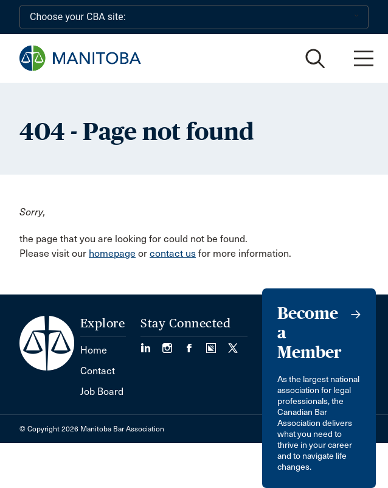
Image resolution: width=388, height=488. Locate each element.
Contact (97, 371)
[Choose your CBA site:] (194, 17)
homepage (112, 253)
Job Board (101, 391)
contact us (173, 253)
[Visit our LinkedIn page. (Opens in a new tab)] (151, 344)
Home (93, 350)
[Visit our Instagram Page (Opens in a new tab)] (173, 344)
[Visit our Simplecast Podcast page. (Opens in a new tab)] (217, 344)
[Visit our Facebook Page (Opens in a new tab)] (195, 344)
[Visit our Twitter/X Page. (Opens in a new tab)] (233, 344)
